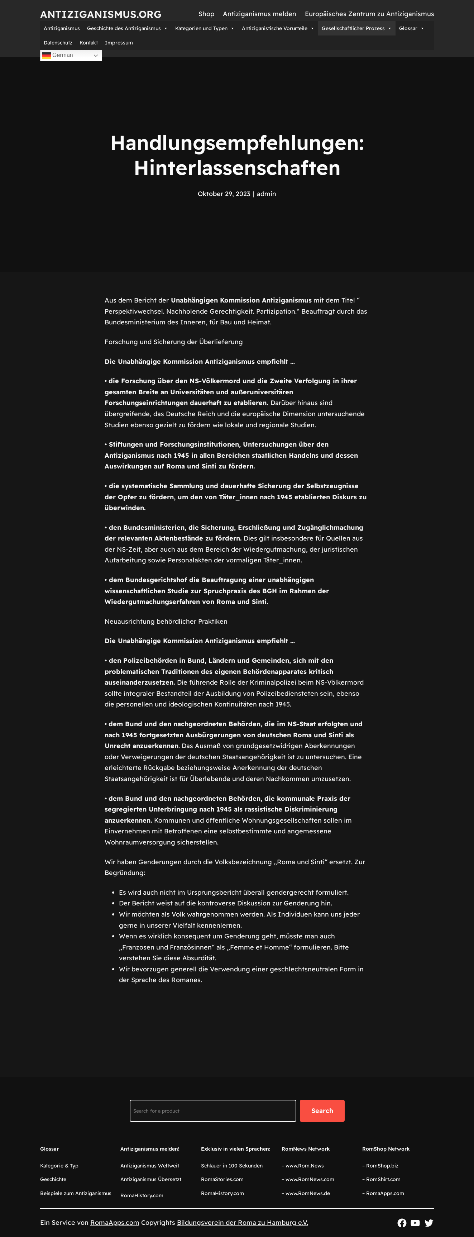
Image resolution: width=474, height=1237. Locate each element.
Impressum (119, 42)
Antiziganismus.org (101, 14)
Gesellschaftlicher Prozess (357, 28)
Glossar (412, 28)
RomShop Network (386, 1149)
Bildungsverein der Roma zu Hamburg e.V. (242, 1222)
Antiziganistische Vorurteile (278, 28)
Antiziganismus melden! (149, 1149)
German (57, 55)
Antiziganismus (62, 28)
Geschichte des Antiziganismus (127, 28)
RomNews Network (306, 1149)
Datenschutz (58, 42)
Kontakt (89, 42)
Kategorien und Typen (205, 28)
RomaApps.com (114, 1222)
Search (322, 1111)
